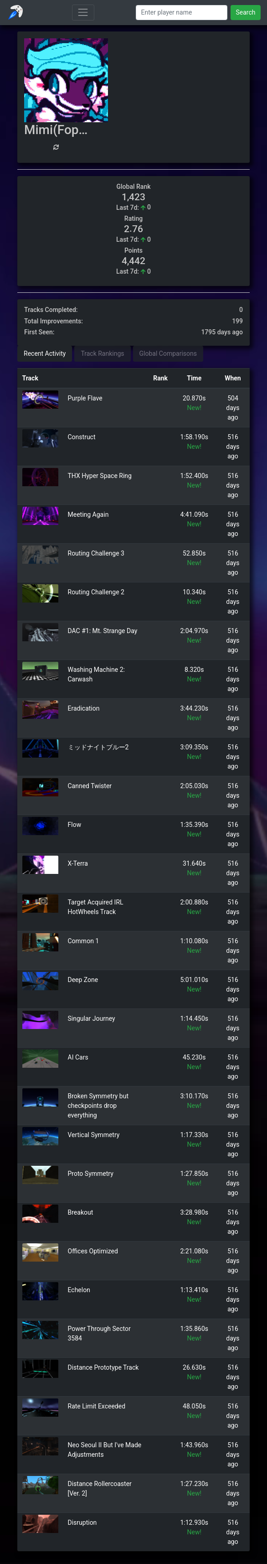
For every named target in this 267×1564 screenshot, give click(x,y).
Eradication (84, 708)
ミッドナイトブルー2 (98, 747)
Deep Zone (83, 979)
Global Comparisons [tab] (168, 353)
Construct (82, 437)
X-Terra (78, 863)
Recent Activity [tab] (45, 353)
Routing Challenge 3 (96, 553)
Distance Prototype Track (103, 1367)
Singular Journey (91, 1018)
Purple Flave (85, 398)
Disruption (82, 1522)
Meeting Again (88, 514)
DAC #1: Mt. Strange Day (103, 630)
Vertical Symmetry (94, 1134)
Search (245, 12)
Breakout (80, 1212)
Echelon (79, 1290)
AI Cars (78, 1057)
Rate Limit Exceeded (97, 1406)
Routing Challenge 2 (96, 592)
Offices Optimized (93, 1251)
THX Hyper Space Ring (100, 475)
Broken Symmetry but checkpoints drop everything (98, 1105)
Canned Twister (90, 786)
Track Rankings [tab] (102, 353)
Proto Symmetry (90, 1173)
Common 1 (83, 941)
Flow (75, 824)
